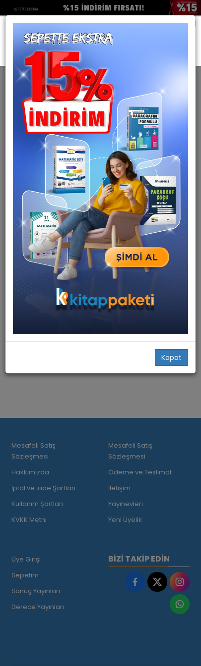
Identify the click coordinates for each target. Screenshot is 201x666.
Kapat (171, 357)
